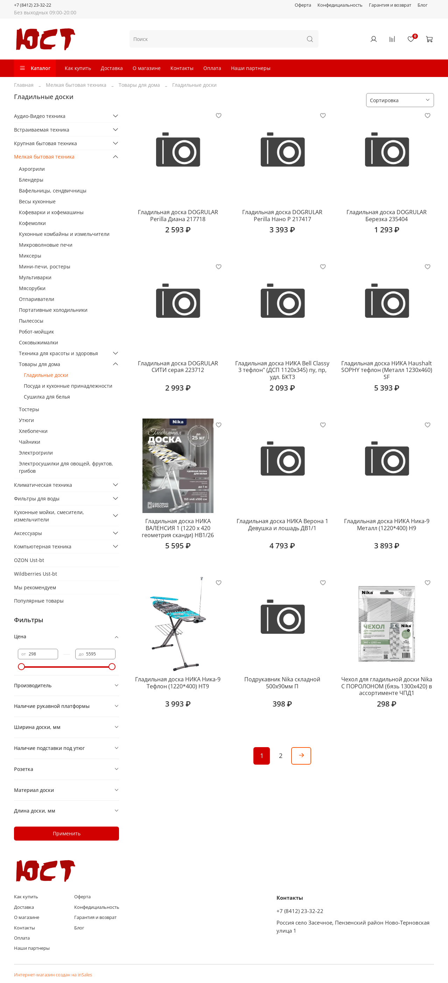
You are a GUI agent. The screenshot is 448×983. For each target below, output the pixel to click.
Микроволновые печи (45, 244)
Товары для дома (139, 85)
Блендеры (31, 179)
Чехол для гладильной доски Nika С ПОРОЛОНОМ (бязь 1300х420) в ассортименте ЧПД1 (386, 686)
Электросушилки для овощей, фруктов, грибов (66, 467)
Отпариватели (36, 299)
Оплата (212, 68)
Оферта (303, 5)
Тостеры (29, 409)
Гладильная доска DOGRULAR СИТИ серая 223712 (178, 366)
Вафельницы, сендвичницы (52, 190)
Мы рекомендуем (35, 587)
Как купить (78, 68)
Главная (24, 85)
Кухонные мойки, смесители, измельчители (49, 516)
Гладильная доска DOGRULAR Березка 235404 (386, 215)
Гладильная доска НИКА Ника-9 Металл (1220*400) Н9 (386, 524)
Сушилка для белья (47, 396)
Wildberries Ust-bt (35, 573)
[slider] (21, 666)
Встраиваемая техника (41, 129)
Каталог (34, 68)
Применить (66, 833)
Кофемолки (32, 223)
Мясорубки (32, 288)
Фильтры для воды (36, 498)
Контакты (182, 68)
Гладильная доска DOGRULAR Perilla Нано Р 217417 (282, 215)
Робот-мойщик (36, 331)
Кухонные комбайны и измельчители (64, 234)
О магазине (147, 68)
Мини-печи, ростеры (44, 266)
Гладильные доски (46, 375)
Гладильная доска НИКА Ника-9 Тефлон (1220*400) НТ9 (177, 682)
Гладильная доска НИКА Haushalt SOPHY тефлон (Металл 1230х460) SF (386, 370)
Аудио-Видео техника (39, 116)
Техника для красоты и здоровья (58, 353)
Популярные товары (39, 600)
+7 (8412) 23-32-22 (32, 5)
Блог (423, 5)
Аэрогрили (32, 169)
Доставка (112, 68)
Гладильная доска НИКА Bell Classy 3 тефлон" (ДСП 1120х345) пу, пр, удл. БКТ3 (282, 370)
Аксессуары (28, 533)
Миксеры (30, 255)
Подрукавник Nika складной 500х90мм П (282, 682)
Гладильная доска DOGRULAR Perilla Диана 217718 (178, 215)
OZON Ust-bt (29, 560)
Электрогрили (36, 452)
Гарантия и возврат (390, 5)
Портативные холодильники (53, 310)
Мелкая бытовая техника (76, 85)
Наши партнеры (251, 68)
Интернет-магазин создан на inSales (53, 975)
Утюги (26, 420)
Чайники (29, 441)
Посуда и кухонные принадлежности (68, 385)
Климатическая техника (43, 485)
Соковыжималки (38, 342)
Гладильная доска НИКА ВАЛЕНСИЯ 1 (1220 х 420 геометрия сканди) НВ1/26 (178, 528)
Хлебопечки (33, 431)
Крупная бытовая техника (45, 143)
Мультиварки (35, 277)
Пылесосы (31, 320)
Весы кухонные (37, 201)
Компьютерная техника (42, 546)
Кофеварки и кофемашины (51, 212)
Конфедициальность (340, 5)
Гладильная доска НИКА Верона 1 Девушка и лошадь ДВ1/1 (282, 524)
